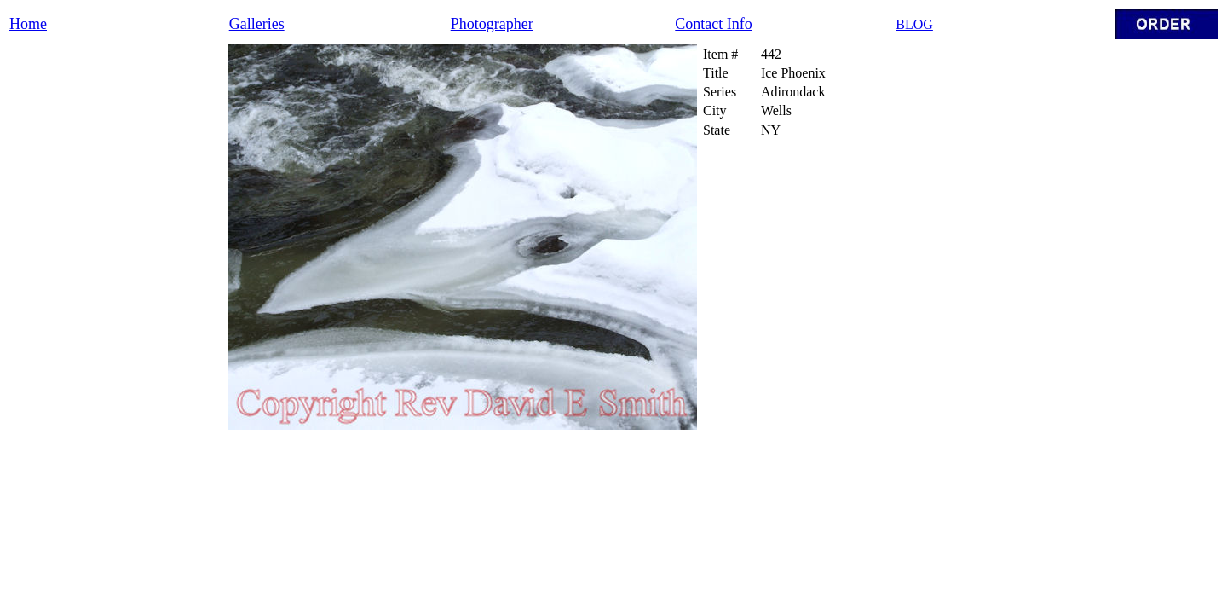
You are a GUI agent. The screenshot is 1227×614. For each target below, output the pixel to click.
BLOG (914, 24)
